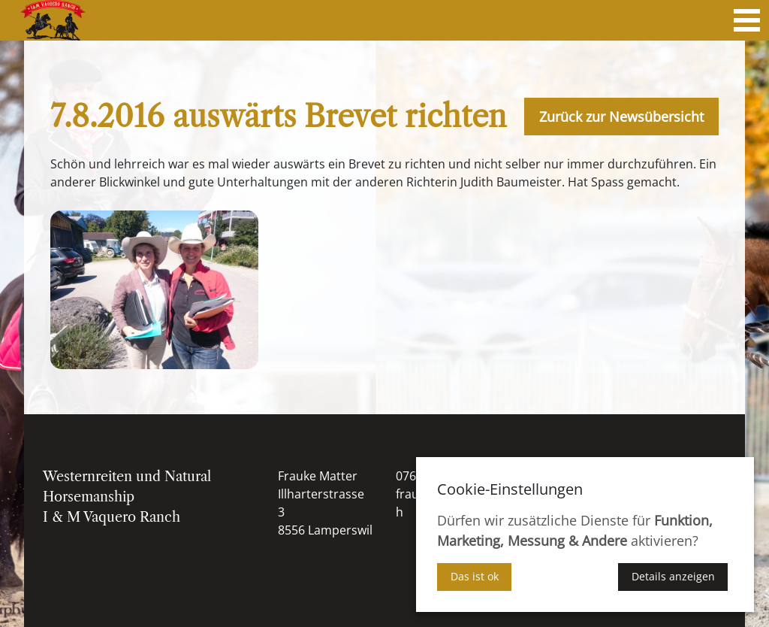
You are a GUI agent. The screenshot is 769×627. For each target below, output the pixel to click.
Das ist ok (475, 576)
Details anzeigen (673, 576)
